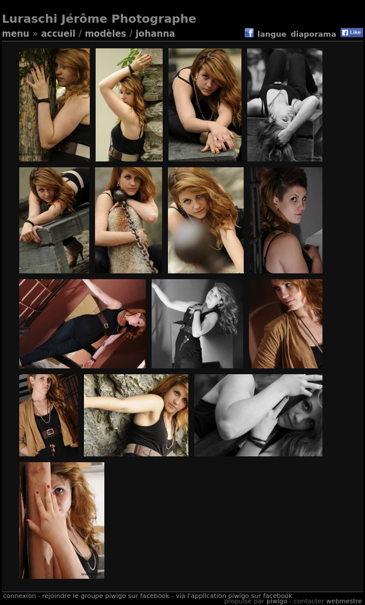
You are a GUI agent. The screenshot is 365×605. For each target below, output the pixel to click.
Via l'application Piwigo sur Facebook (234, 596)
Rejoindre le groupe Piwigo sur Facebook (106, 596)
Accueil (58, 34)
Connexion (19, 596)
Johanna (155, 34)
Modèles (105, 34)
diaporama (313, 34)
